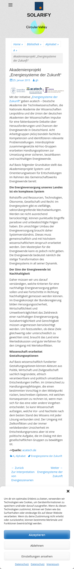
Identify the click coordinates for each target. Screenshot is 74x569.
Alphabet (52, 44)
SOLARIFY (39, 15)
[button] (68, 491)
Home (18, 44)
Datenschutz (22, 564)
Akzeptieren (37, 535)
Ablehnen (37, 545)
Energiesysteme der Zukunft (46, 456)
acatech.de (29, 450)
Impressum (53, 564)
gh (37, 80)
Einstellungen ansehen (37, 556)
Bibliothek (34, 44)
